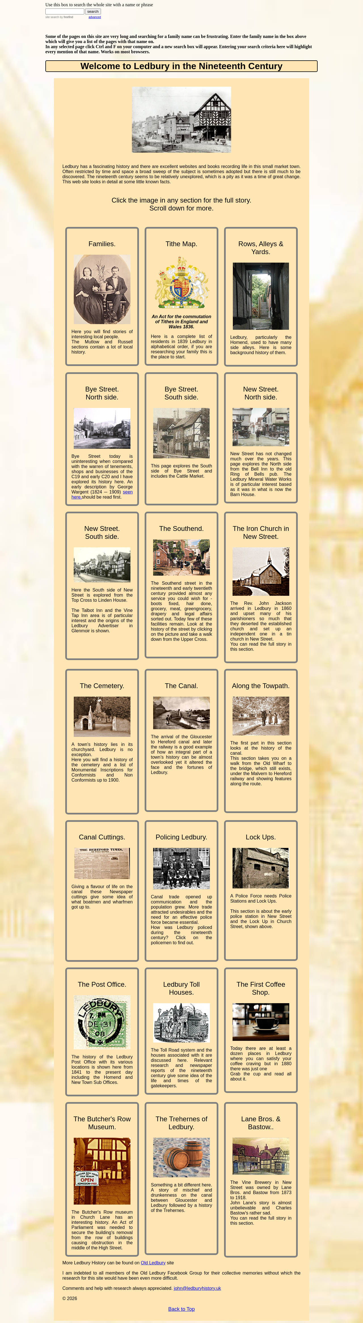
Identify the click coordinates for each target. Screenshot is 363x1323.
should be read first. (102, 497)
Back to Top (181, 1309)
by (66, 17)
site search (52, 17)
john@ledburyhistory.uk (197, 1288)
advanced (94, 17)
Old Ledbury (153, 1262)
